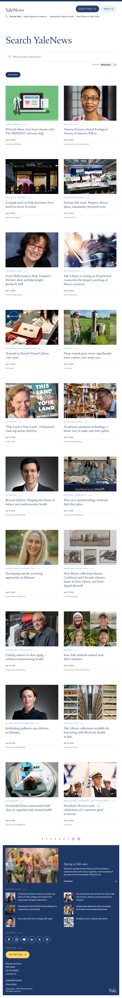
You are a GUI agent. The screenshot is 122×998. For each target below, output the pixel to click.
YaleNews (15, 10)
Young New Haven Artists (62, 16)
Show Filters (13, 74)
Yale (112, 991)
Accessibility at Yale (14, 980)
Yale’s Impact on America (35, 16)
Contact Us (11, 974)
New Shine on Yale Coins (87, 16)
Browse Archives (14, 963)
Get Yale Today (17, 954)
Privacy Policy (11, 984)
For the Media (12, 970)
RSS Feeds (10, 967)
